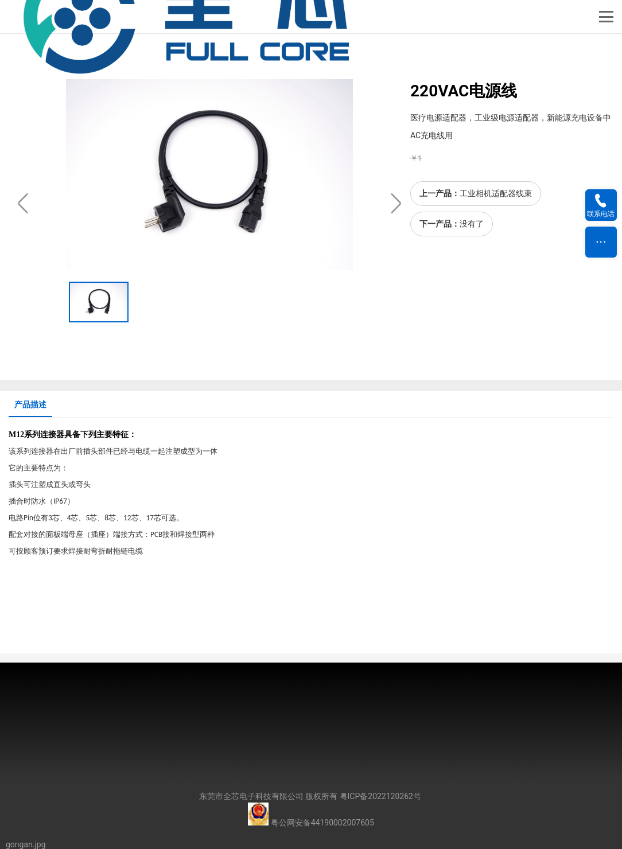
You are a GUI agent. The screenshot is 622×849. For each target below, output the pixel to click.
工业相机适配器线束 (496, 193)
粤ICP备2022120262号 (380, 796)
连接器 (52, 434)
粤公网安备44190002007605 (322, 822)
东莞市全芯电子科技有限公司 (251, 796)
